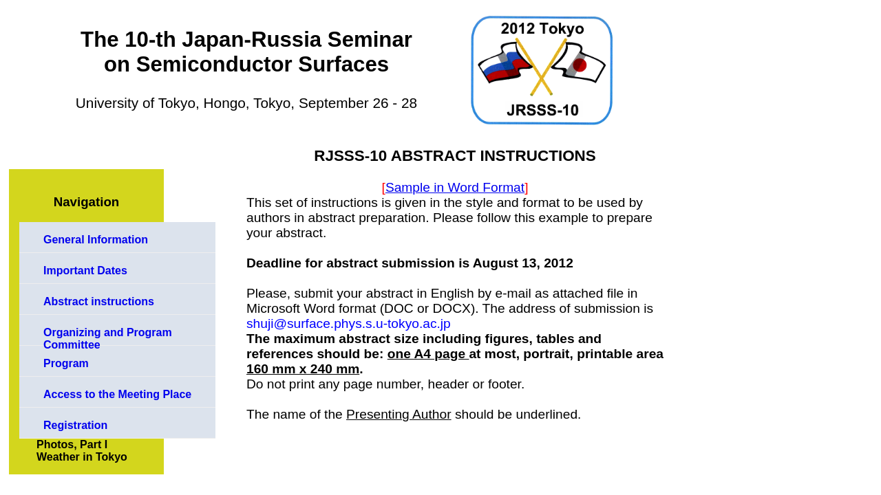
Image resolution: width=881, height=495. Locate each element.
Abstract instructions (98, 301)
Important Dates (85, 270)
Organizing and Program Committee (107, 336)
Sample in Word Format (454, 187)
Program (66, 363)
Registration (75, 425)
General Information (95, 239)
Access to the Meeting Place (117, 394)
